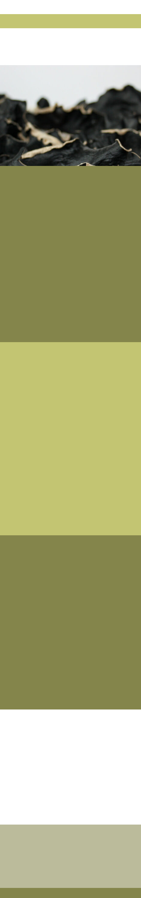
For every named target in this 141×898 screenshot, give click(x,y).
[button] (16, 21)
